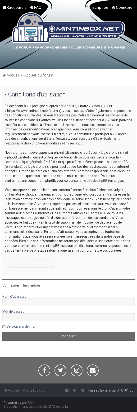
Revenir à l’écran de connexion (29, 263)
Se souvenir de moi (21, 326)
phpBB (27, 403)
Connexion (10, 285)
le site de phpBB (116, 162)
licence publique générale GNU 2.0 (30, 162)
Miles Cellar (60, 406)
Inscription (31, 285)
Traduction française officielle (26, 406)
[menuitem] (35, 7)
